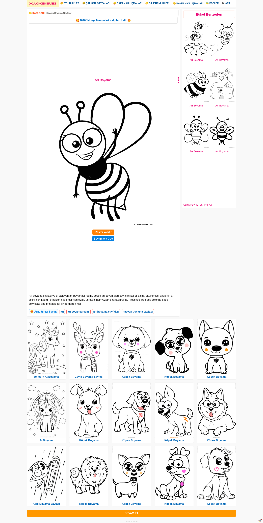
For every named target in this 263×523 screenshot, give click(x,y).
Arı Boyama (196, 59)
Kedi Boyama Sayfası (46, 503)
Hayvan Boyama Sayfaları (59, 13)
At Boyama (46, 440)
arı (62, 311)
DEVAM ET (131, 513)
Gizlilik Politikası (131, 521)
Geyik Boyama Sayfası (89, 376)
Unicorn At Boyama (46, 376)
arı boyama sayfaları (106, 311)
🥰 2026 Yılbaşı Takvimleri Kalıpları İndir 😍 (103, 20)
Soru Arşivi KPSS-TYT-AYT (198, 204)
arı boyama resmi (78, 311)
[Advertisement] (103, 49)
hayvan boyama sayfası (138, 311)
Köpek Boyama (89, 440)
